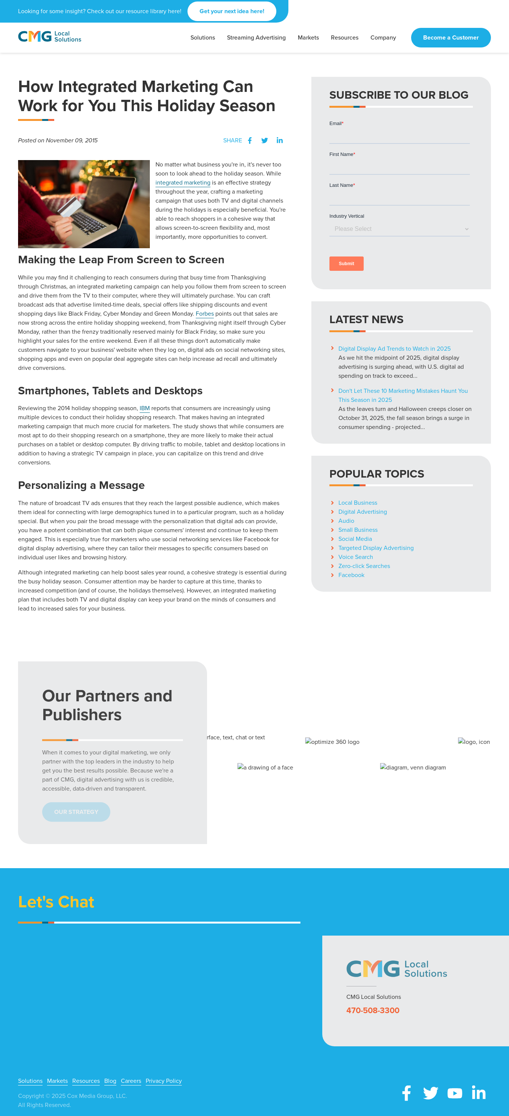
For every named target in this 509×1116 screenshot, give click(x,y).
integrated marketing (182, 182)
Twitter (264, 140)
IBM (145, 408)
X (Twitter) (431, 1093)
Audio (346, 520)
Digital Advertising (362, 511)
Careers (131, 1081)
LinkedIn (279, 140)
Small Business (358, 529)
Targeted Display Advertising (376, 547)
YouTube (455, 1093)
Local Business (357, 502)
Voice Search (355, 557)
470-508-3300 (372, 1011)
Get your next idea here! (232, 11)
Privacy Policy (164, 1081)
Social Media (355, 538)
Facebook (249, 140)
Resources (86, 1081)
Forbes (205, 313)
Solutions (30, 1081)
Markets (57, 1081)
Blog (110, 1081)
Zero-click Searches (364, 566)
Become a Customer (451, 37)
